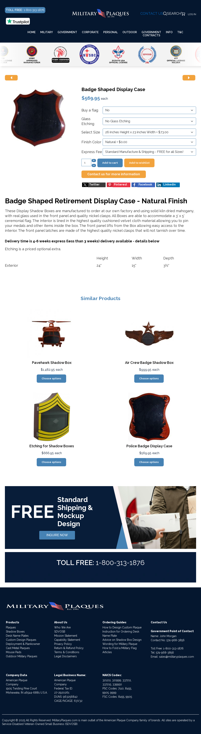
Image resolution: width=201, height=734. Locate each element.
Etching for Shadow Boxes (51, 446)
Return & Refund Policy (69, 648)
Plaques (11, 627)
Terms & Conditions (66, 652)
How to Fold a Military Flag (119, 648)
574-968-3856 (175, 640)
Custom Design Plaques (21, 639)
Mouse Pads (13, 652)
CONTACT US (151, 13)
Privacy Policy (63, 643)
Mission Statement (65, 635)
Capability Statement (67, 639)
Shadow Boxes (15, 631)
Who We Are (62, 627)
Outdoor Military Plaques (21, 656)
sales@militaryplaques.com (176, 656)
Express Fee (91, 152)
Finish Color (91, 142)
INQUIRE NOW (57, 535)
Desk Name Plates (17, 635)
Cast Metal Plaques (18, 648)
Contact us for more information (113, 174)
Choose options (51, 378)
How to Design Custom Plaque (122, 627)
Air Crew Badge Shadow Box (149, 363)
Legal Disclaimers (65, 656)
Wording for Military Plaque (119, 643)
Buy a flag (89, 110)
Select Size (90, 132)
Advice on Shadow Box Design (122, 639)
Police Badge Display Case (149, 446)
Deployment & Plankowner (23, 643)
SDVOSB (59, 631)
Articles (107, 652)
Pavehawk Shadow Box (51, 363)
